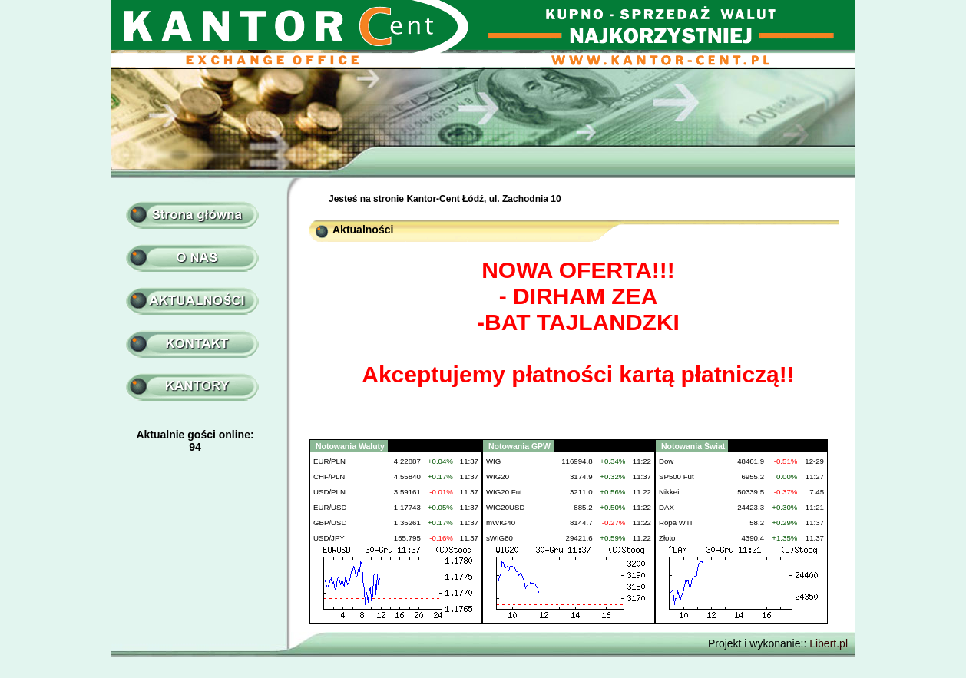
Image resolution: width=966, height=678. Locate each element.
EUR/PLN (329, 461)
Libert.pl (828, 643)
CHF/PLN (329, 476)
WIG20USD (505, 507)
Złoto (667, 538)
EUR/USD (329, 507)
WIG (493, 461)
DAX (666, 507)
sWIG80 (499, 538)
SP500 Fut (676, 476)
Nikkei (669, 492)
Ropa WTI (675, 522)
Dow (666, 461)
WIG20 (497, 476)
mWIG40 (500, 522)
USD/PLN (329, 492)
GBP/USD (329, 522)
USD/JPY (329, 538)
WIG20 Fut (504, 492)
